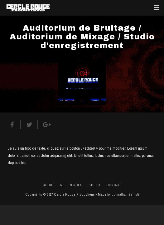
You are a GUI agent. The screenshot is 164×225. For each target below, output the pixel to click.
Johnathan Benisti (125, 194)
